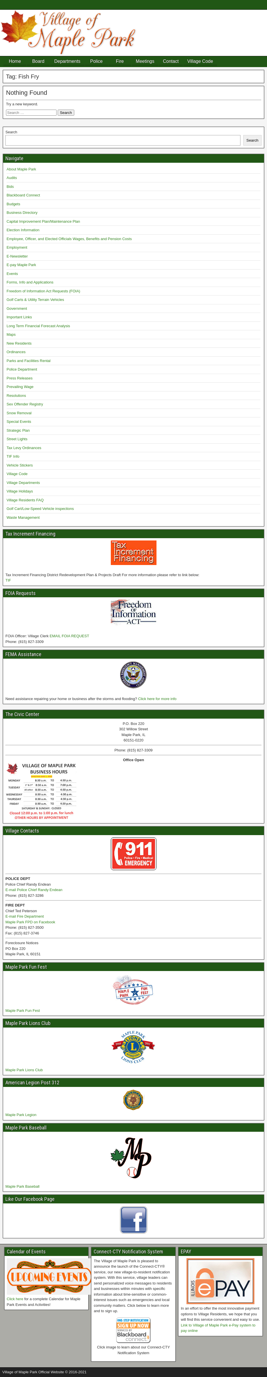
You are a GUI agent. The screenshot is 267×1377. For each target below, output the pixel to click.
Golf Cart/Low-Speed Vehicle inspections (40, 508)
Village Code (200, 61)
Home (15, 61)
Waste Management (23, 517)
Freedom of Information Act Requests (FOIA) (43, 291)
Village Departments (23, 483)
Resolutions (16, 395)
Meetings (145, 61)
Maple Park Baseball (22, 1186)
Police (96, 61)
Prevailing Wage (20, 387)
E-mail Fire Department (24, 916)
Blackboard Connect (23, 195)
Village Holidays (20, 491)
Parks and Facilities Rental (29, 361)
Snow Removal (19, 413)
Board (38, 61)
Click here (15, 1299)
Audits (12, 178)
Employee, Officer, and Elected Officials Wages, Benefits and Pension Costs (69, 239)
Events (12, 274)
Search (11, 132)
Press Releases (20, 378)
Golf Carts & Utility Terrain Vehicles (35, 299)
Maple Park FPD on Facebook (30, 922)
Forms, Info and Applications (30, 282)
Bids (10, 186)
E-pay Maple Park (21, 265)
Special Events (19, 421)
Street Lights (17, 439)
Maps (11, 334)
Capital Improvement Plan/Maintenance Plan (43, 221)
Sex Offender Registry (25, 404)
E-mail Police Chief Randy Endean (33, 890)
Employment (17, 247)
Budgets (13, 204)
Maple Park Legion (20, 1115)
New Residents (19, 343)
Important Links (19, 317)
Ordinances (16, 352)
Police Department (22, 369)
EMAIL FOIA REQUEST (69, 636)
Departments (67, 61)
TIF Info (13, 456)
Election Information (23, 230)
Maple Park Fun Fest (22, 1010)
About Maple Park (21, 169)
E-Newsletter (17, 256)
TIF (8, 580)
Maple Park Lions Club (24, 1070)
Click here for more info (157, 699)
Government (17, 308)
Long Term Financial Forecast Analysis (38, 326)
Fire (120, 61)
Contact (171, 61)
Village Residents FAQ (25, 500)
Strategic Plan (18, 430)
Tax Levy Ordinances (24, 448)
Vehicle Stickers (20, 465)
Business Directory (22, 212)
